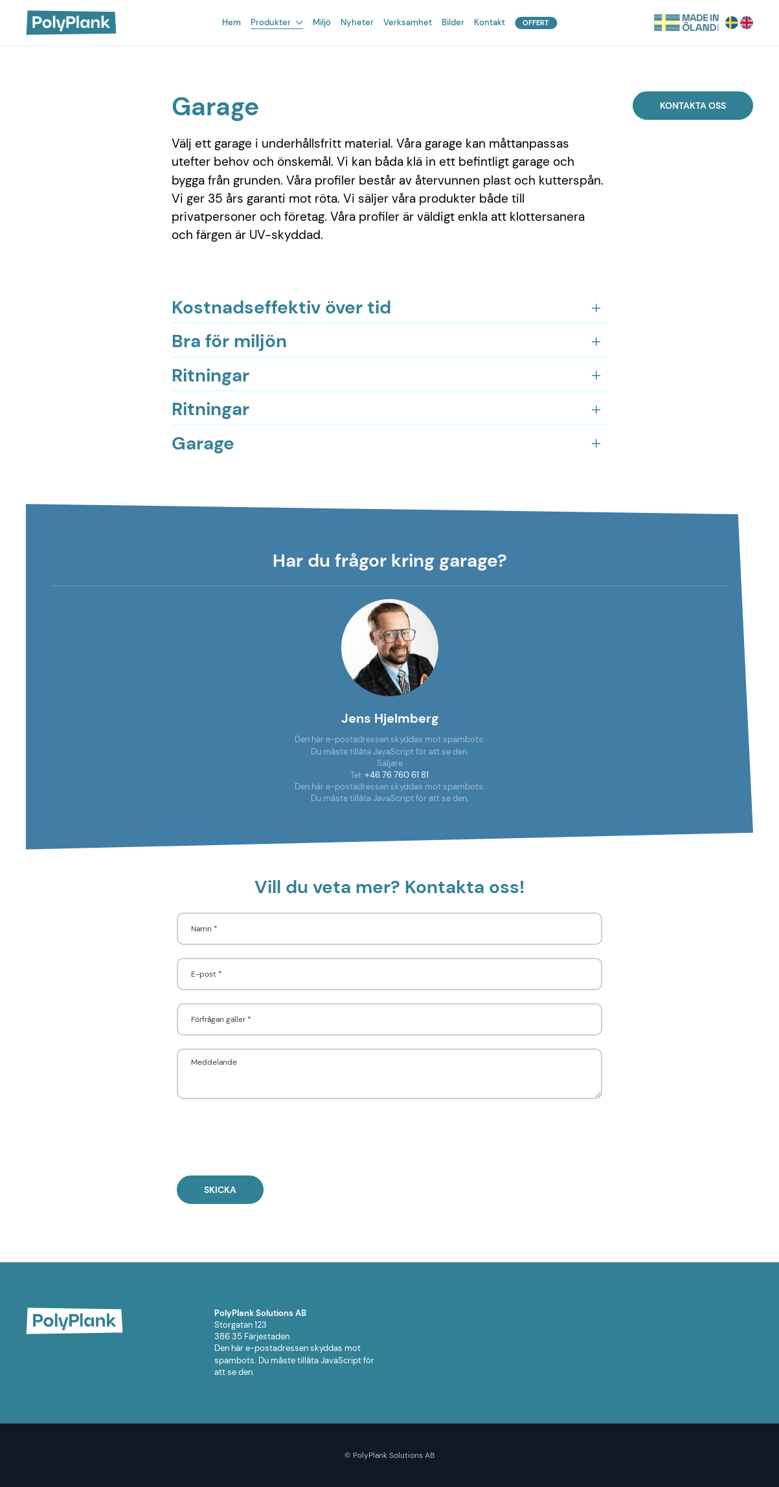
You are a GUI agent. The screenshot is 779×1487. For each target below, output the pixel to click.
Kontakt (489, 22)
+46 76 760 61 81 (397, 774)
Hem (231, 22)
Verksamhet (407, 22)
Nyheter (357, 22)
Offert (536, 22)
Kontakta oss (693, 105)
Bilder (453, 22)
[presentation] (275, 1137)
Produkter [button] (277, 22)
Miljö (322, 22)
